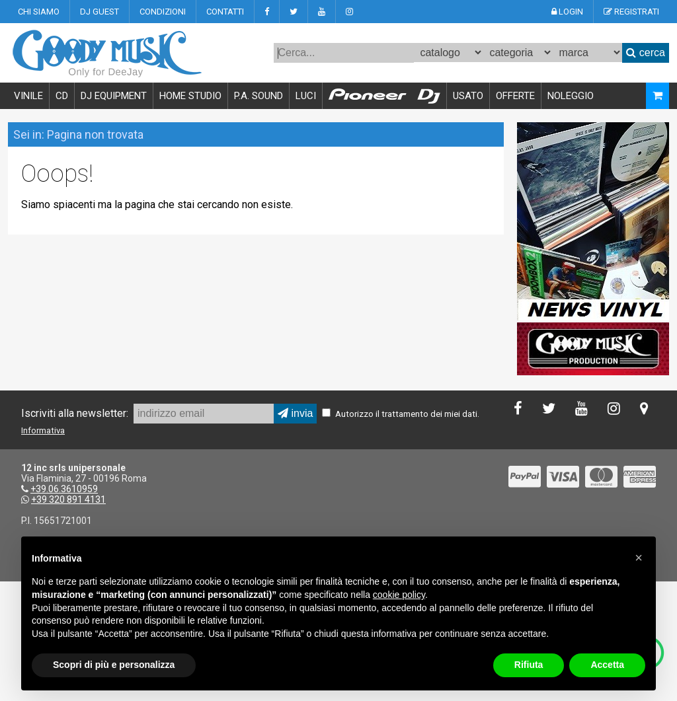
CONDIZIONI (162, 12)
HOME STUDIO (190, 96)
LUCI (306, 96)
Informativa (43, 430)
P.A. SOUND (258, 96)
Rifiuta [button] (528, 664)
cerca (645, 52)
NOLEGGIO (570, 96)
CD (62, 96)
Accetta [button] (607, 664)
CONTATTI (225, 12)
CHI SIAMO (39, 12)
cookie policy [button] (399, 594)
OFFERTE (515, 96)
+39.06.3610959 (64, 489)
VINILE (28, 96)
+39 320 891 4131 (68, 499)
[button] (638, 557)
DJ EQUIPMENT (114, 96)
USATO (468, 96)
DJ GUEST (99, 12)
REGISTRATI (631, 12)
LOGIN (567, 12)
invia (295, 413)
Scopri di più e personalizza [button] (114, 664)
